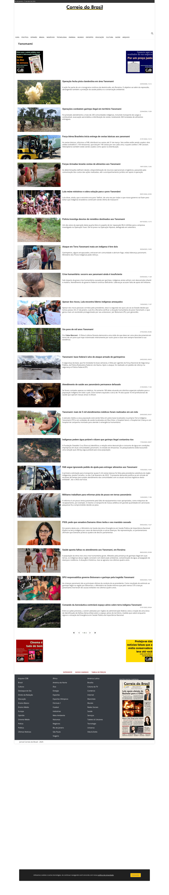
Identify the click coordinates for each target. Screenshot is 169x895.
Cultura (109, 37)
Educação (99, 37)
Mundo (80, 37)
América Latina (93, 678)
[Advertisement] (84, 22)
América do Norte (60, 682)
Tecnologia (62, 37)
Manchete (91, 699)
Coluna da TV (92, 686)
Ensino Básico (23, 703)
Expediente (67, 672)
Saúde (117, 37)
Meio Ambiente (59, 715)
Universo (91, 728)
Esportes (89, 37)
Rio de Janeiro (58, 728)
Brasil (41, 37)
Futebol (56, 707)
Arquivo (125, 37)
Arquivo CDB (23, 678)
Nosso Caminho (81, 672)
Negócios (51, 37)
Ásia (54, 686)
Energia (72, 37)
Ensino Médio (23, 707)
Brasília (90, 682)
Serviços (90, 715)
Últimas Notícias (24, 732)
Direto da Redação (25, 695)
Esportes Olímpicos (60, 699)
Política (24, 37)
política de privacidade (106, 875)
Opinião (34, 37)
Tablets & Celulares (95, 719)
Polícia (20, 723)
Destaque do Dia (24, 691)
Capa (17, 37)
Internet (90, 695)
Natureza (56, 719)
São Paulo (57, 732)
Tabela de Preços (99, 672)
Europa (21, 711)
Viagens (56, 736)
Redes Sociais (92, 707)
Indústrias (57, 711)
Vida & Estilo (92, 732)
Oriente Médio (24, 719)
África (55, 678)
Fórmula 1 (57, 703)
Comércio (91, 691)
